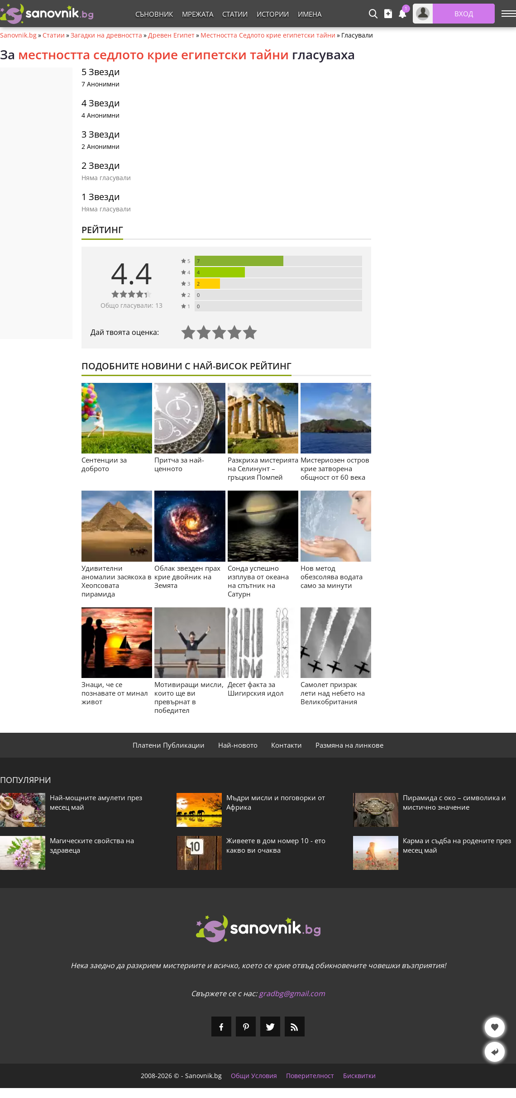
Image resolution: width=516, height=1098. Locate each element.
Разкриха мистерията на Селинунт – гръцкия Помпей (263, 468)
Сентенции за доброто (104, 464)
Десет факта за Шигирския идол (256, 688)
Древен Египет (171, 35)
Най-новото (238, 745)
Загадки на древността (106, 35)
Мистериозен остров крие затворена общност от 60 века (335, 468)
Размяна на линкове (349, 745)
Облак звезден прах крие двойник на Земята (187, 576)
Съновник (154, 14)
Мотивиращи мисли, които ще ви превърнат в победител (189, 697)
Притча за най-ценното (179, 464)
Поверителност (310, 1076)
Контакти (286, 745)
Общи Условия (254, 1076)
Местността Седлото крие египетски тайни (268, 35)
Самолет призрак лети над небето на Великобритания (333, 693)
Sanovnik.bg (18, 35)
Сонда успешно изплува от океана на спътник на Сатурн (258, 580)
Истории (273, 14)
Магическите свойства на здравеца (92, 845)
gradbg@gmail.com (292, 993)
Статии (235, 14)
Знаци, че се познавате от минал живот (114, 693)
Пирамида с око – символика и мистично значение (454, 802)
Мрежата (197, 14)
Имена (309, 14)
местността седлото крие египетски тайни (153, 54)
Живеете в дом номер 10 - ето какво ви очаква (275, 845)
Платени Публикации (169, 745)
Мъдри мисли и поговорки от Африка (275, 802)
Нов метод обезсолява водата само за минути (332, 576)
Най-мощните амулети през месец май (96, 802)
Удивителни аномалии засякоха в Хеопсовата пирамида (116, 580)
